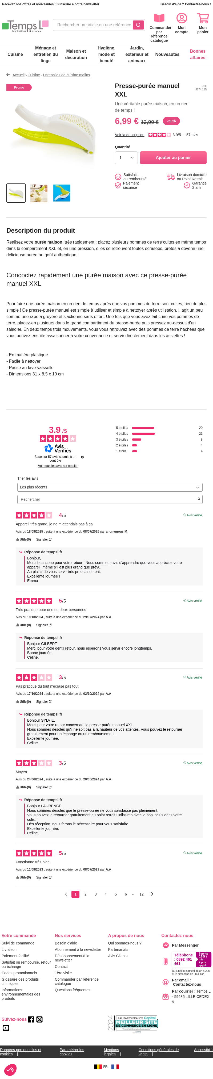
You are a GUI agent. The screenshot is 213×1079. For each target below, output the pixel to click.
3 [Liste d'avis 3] (96, 898)
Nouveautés (167, 54)
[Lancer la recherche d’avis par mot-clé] (199, 503)
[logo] (25, 26)
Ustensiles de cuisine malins (66, 75)
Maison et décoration (76, 54)
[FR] (115, 1071)
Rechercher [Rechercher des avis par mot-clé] (107, 503)
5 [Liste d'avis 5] (116, 898)
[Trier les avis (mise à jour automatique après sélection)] (110, 491)
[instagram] (39, 1023)
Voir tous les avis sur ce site (58, 470)
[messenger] (189, 949)
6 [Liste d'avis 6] (126, 898)
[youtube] (6, 1032)
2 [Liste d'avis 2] (86, 898)
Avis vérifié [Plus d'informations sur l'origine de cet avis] (194, 519)
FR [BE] (100, 1071)
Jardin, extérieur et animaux (137, 54)
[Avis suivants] (152, 899)
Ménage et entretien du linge (45, 54)
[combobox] (99, 26)
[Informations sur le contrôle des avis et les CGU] (82, 461)
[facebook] (31, 1023)
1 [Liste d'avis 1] (75, 898)
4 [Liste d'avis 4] (106, 898)
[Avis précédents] (66, 898)
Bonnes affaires (198, 54)
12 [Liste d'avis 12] (141, 898)
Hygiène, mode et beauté (106, 54)
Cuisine (15, 54)
